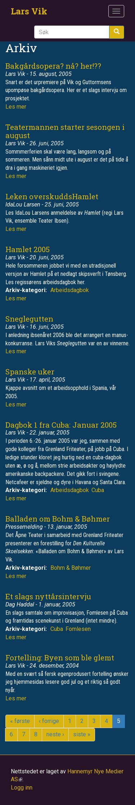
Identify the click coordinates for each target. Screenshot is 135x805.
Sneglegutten (29, 319)
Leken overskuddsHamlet (51, 196)
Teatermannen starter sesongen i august (65, 131)
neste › (55, 734)
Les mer (15, 106)
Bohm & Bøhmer (70, 567)
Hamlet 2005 (27, 249)
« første (20, 721)
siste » (81, 734)
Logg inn (21, 787)
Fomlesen (78, 629)
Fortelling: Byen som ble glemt (59, 657)
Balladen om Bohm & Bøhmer (57, 519)
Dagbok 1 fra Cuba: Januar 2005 (61, 425)
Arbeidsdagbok (69, 290)
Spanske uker (29, 372)
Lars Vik (29, 11)
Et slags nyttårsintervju (48, 596)
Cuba (97, 490)
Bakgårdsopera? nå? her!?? (53, 66)
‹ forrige (49, 721)
